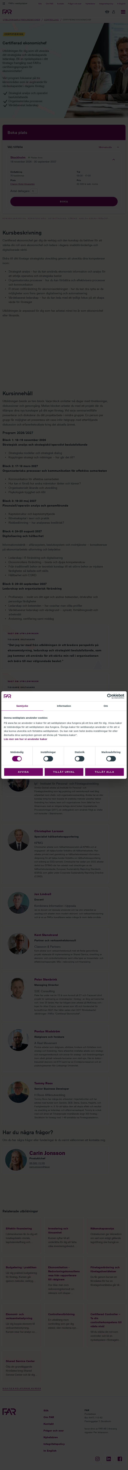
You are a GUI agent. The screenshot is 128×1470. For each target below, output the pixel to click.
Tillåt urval (64, 771)
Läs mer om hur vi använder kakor (25, 739)
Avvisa (23, 771)
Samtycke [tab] (22, 705)
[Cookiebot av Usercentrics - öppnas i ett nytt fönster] (109, 696)
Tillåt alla (104, 771)
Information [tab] (64, 705)
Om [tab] (106, 705)
